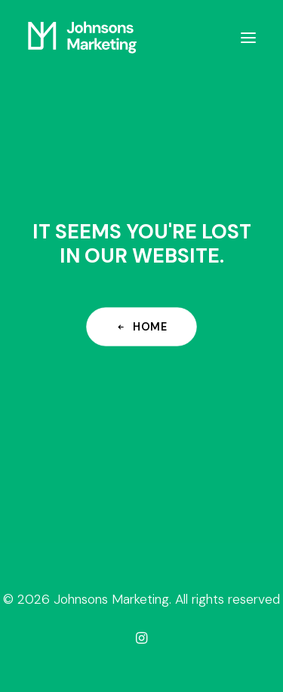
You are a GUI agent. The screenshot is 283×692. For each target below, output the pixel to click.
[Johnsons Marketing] (82, 37)
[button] (248, 37)
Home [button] (141, 326)
